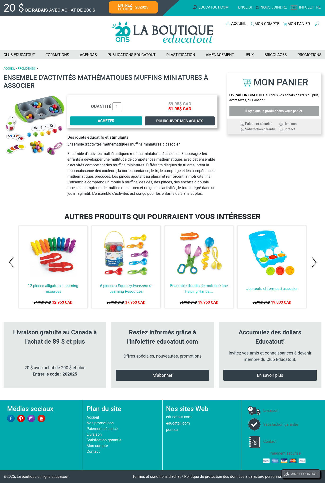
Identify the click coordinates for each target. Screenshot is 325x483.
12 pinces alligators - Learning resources (53, 289)
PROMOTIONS (309, 55)
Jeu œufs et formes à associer (272, 288)
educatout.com (178, 417)
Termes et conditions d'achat (156, 476)
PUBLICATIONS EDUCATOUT (132, 55)
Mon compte (97, 445)
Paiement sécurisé (258, 124)
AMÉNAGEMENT (220, 55)
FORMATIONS (57, 55)
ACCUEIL (238, 23)
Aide (300, 473)
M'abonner (162, 375)
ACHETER (106, 121)
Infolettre (310, 7)
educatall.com (178, 423)
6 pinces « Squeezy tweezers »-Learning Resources (126, 289)
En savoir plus (270, 375)
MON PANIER (298, 24)
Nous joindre (273, 7)
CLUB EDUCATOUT (19, 55)
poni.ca (172, 429)
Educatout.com (213, 7)
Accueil (93, 417)
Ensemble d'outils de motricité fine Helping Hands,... (199, 289)
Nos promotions (100, 423)
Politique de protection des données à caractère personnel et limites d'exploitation (252, 476)
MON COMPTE (267, 24)
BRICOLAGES (275, 55)
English (245, 7)
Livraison (290, 124)
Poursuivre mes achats (180, 121)
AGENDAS (88, 55)
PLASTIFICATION (180, 55)
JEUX (249, 55)
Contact (289, 129)
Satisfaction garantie (260, 129)
